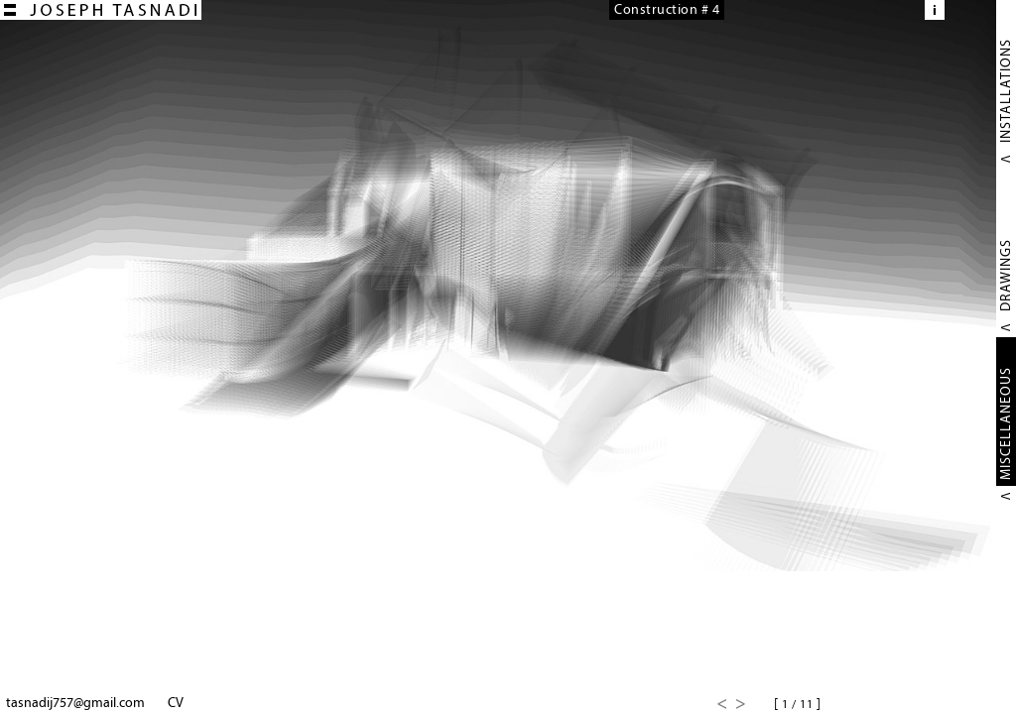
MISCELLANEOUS (1005, 423)
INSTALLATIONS (1005, 91)
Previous (721, 704)
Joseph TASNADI (100, 10)
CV (176, 702)
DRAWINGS (1005, 275)
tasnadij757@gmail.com (75, 702)
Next (741, 704)
